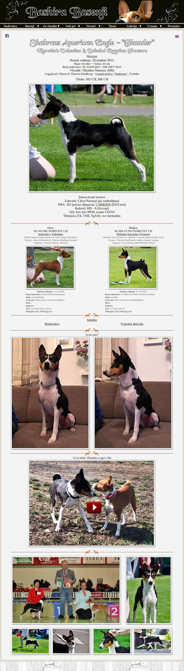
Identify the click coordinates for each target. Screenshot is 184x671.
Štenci (112, 26)
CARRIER (103, 204)
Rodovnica (52, 324)
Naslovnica (10, 26)
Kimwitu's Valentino (50, 234)
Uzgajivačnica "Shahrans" (111, 73)
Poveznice (174, 26)
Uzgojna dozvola (132, 324)
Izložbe (92, 320)
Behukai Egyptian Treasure (133, 234)
